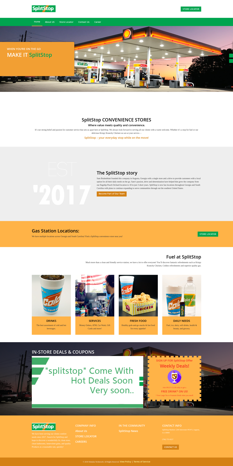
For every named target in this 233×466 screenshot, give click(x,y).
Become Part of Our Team (112, 193)
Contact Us (83, 22)
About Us (81, 431)
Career (97, 22)
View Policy (125, 461)
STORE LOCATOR (86, 436)
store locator (191, 9)
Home (37, 21)
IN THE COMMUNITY (132, 425)
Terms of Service (142, 461)
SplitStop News (128, 431)
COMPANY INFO (85, 425)
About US (50, 22)
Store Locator (66, 22)
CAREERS (81, 441)
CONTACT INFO (172, 425)
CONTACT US (170, 447)
